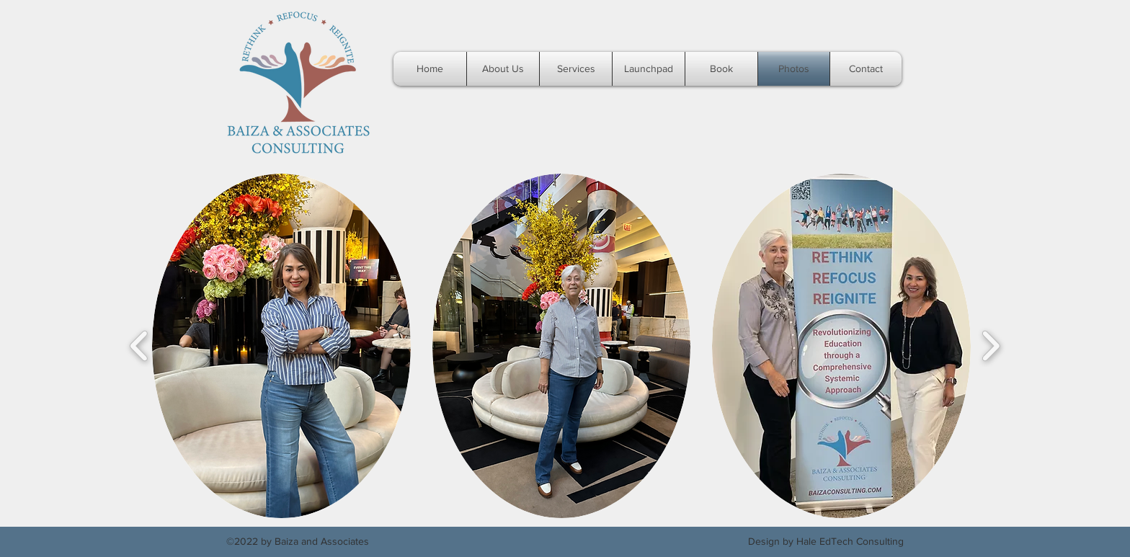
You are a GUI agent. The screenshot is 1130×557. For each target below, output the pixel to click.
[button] (281, 346)
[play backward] (139, 346)
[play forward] (990, 346)
